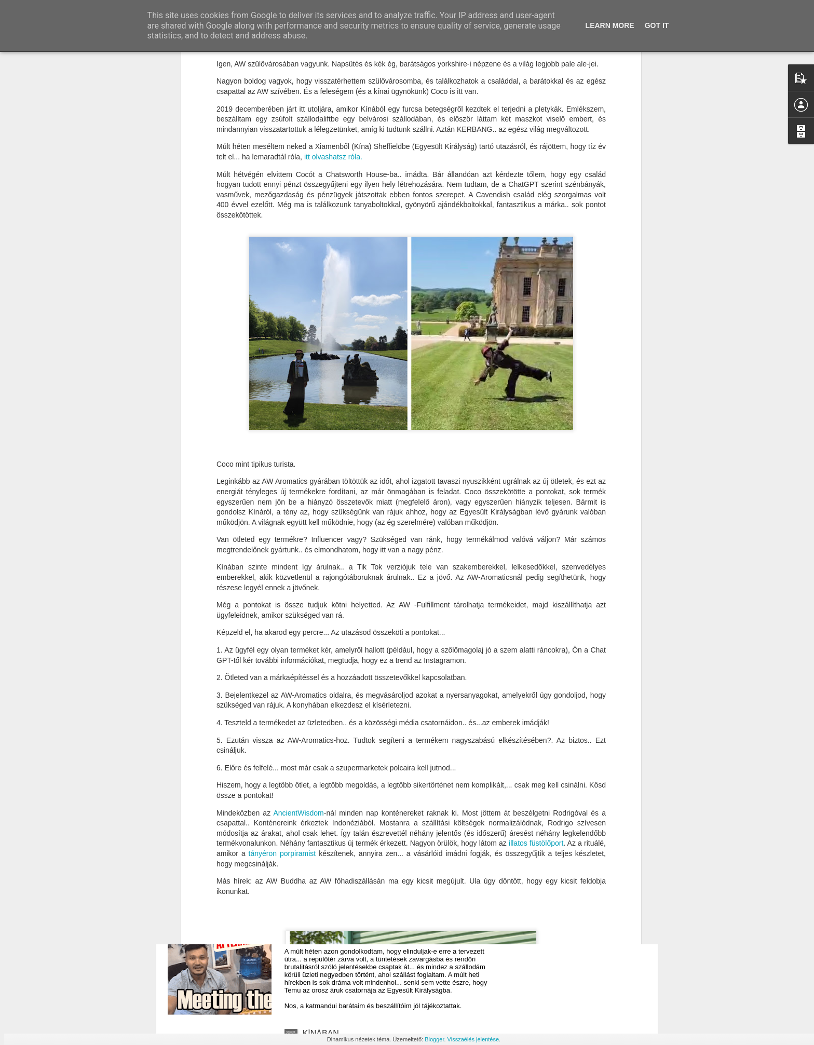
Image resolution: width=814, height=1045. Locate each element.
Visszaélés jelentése (473, 1039)
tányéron (263, 683)
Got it (657, 25)
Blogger (434, 1039)
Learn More (610, 25)
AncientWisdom (299, 642)
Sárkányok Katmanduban (349, 797)
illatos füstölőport (536, 673)
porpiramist (299, 683)
